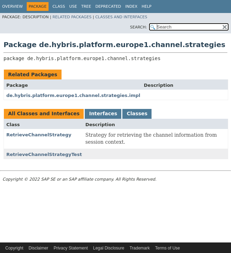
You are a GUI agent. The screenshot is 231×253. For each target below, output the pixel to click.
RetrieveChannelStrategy (38, 134)
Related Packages (71, 17)
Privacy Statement (70, 248)
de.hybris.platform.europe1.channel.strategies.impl (73, 95)
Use (73, 6)
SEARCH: (138, 27)
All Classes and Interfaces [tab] (43, 113)
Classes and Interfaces (121, 17)
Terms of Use (167, 248)
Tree (86, 6)
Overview (12, 6)
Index (131, 6)
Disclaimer (38, 248)
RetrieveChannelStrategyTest (44, 154)
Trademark (139, 248)
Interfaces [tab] (103, 113)
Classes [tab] (137, 113)
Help (147, 6)
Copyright (14, 248)
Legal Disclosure (108, 248)
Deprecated (108, 6)
